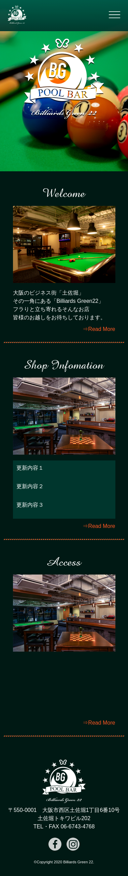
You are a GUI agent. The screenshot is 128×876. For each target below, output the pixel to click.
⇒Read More (99, 329)
